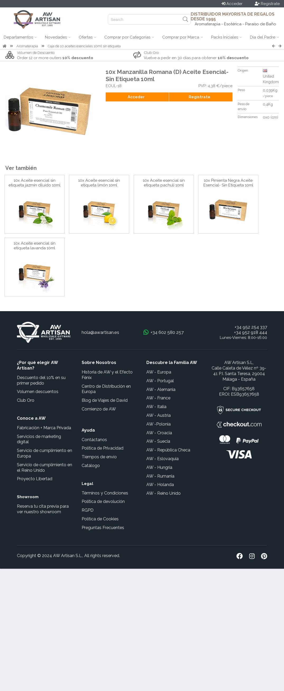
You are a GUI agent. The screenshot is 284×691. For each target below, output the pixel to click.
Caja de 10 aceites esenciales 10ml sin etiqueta (84, 46)
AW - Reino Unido (163, 493)
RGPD (88, 510)
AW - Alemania (160, 389)
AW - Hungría (159, 467)
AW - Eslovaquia (162, 458)
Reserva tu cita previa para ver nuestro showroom (43, 509)
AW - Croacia (159, 432)
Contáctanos (94, 439)
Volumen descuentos (37, 391)
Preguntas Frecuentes (103, 527)
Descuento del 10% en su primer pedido (41, 380)
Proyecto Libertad (34, 478)
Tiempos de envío (99, 456)
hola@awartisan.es (100, 332)
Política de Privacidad (102, 448)
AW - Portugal (160, 380)
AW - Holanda (160, 484)
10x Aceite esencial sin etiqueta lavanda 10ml (34, 245)
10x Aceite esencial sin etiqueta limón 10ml (99, 183)
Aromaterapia (27, 46)
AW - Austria (158, 415)
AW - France (158, 397)
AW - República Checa (168, 449)
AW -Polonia (158, 424)
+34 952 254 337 (251, 327)
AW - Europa (158, 372)
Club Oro (25, 400)
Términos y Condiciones (105, 493)
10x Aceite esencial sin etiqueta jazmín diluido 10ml (34, 183)
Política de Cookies (100, 518)
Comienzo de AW (99, 409)
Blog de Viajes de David (105, 400)
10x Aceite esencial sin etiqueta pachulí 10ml (164, 183)
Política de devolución (103, 501)
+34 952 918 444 (250, 332)
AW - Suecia (158, 441)
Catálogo (91, 465)
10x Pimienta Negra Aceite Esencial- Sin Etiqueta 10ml (228, 183)
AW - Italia (156, 406)
